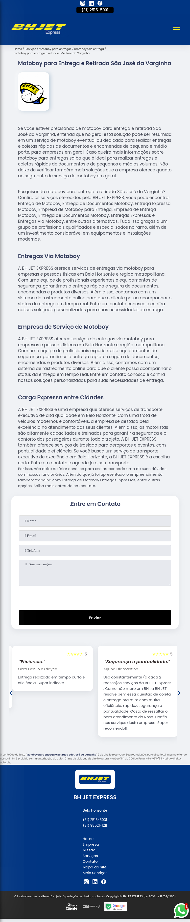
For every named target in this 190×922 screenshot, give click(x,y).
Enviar (95, 617)
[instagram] (82, 4)
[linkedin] (91, 4)
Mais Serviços (95, 872)
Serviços (90, 855)
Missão (89, 850)
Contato (90, 861)
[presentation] (95, 597)
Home (88, 838)
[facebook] (99, 4)
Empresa (91, 844)
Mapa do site (95, 867)
